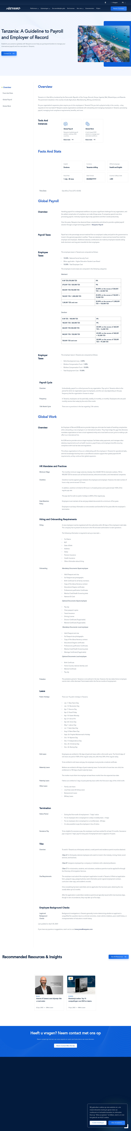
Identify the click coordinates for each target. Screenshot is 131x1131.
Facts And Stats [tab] (8, 93)
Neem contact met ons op (65, 1046)
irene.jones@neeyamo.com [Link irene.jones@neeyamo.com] (84, 929)
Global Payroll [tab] (7, 99)
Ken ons (79, 8)
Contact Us (7, 53)
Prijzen (98, 8)
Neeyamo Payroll (97, 225)
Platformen (33, 8)
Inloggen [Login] (114, 2)
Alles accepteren (116, 1122)
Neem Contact (118, 8)
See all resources (117, 957)
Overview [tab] (7, 87)
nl (123, 2)
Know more (67, 139)
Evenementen (90, 8)
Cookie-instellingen (98, 1122)
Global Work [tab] (7, 106)
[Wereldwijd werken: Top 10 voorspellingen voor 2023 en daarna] (81, 993)
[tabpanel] (49, 994)
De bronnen (71, 8)
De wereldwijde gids (58, 8)
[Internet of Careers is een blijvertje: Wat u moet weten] (49, 993)
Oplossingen (44, 8)
